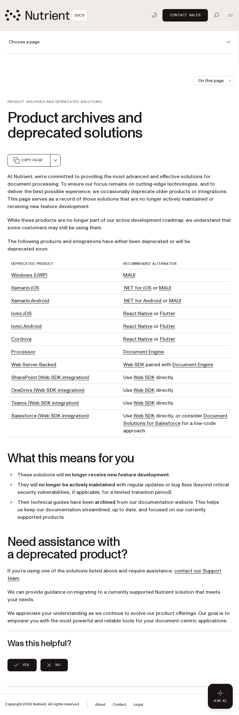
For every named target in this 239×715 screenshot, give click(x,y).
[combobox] (55, 160)
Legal (138, 704)
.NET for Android (142, 300)
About (100, 704)
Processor (23, 351)
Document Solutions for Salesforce (175, 419)
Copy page (28, 160)
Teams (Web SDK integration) (45, 403)
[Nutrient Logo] (46, 15)
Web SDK (133, 364)
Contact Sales (185, 15)
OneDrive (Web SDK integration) (47, 390)
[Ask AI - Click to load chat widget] (220, 696)
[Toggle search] (216, 15)
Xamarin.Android (30, 300)
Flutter (167, 313)
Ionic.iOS (21, 313)
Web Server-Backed (33, 364)
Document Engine (143, 351)
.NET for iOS (137, 288)
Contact (119, 704)
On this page (215, 81)
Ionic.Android (26, 326)
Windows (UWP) (29, 275)
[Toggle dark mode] (154, 15)
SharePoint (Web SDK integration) (50, 377)
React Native (137, 313)
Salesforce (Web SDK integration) (50, 415)
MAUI (129, 275)
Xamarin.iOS (25, 288)
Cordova (21, 339)
